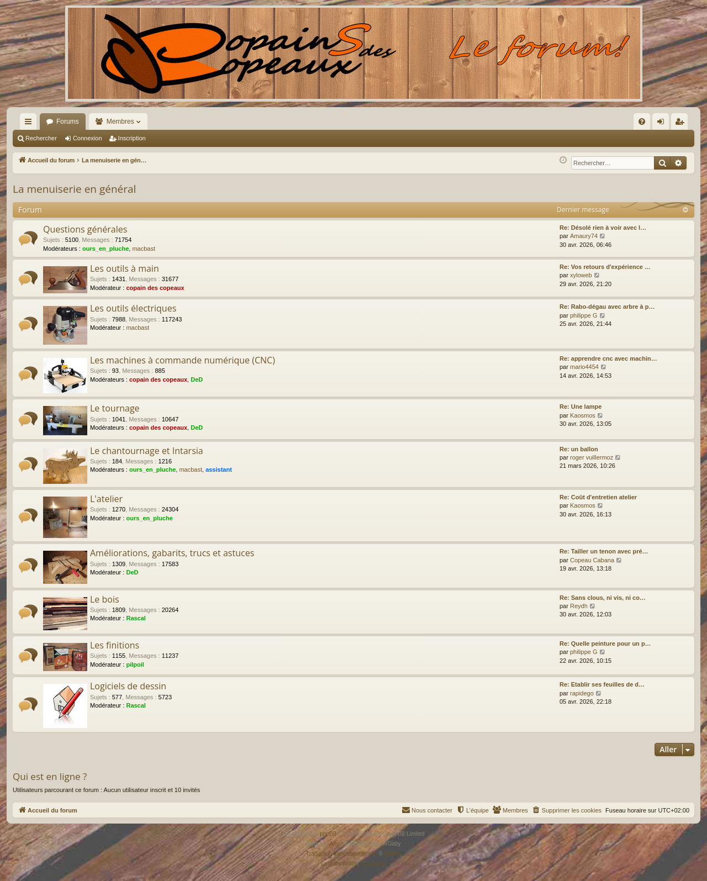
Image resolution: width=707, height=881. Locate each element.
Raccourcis (30, 124)
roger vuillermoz (591, 457)
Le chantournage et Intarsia (146, 451)
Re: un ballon (579, 449)
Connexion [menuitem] (663, 124)
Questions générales (85, 229)
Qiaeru (392, 854)
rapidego (582, 693)
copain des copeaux (155, 287)
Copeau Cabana (592, 560)
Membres (120, 121)
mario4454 (584, 366)
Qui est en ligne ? (50, 776)
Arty (335, 844)
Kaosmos (582, 415)
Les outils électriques (133, 308)
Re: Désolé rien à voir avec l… (603, 227)
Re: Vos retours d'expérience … (605, 266)
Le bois (104, 599)
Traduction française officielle (341, 854)
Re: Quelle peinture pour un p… (605, 643)
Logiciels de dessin (128, 686)
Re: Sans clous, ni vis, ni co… (603, 597)
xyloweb (581, 275)
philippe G (584, 315)
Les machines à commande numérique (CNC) (182, 360)
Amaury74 (584, 236)
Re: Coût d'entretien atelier (598, 497)
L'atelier (106, 499)
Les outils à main (124, 268)
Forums (67, 121)
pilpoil (135, 664)
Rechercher (41, 138)
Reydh (579, 606)
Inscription (132, 138)
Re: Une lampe (581, 406)
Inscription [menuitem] (682, 124)
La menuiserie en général (74, 189)
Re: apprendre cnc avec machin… (608, 358)
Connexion (87, 138)
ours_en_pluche (105, 248)
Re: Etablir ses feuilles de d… (602, 684)
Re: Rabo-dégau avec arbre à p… (607, 306)
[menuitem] (523, 121)
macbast (143, 248)
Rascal (135, 618)
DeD (197, 379)
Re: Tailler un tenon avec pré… (604, 551)
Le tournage (115, 408)
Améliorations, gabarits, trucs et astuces (172, 553)
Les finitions (114, 645)
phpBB (328, 834)
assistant (218, 469)
